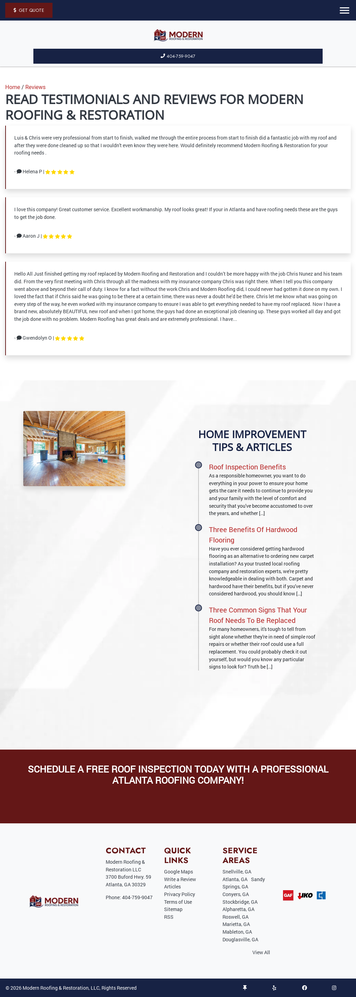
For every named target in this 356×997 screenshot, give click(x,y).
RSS (168, 916)
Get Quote (29, 10)
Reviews (35, 87)
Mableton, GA (237, 931)
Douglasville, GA (240, 939)
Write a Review (180, 879)
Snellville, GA (236, 871)
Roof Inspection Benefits (247, 466)
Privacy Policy (179, 894)
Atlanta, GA (235, 879)
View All (261, 952)
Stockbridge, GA (240, 902)
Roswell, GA (235, 916)
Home (12, 87)
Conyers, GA (235, 894)
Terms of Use (178, 902)
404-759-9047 (178, 56)
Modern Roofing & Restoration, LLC (61, 987)
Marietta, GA (236, 924)
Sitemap (173, 909)
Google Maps (178, 871)
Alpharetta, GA (238, 909)
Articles (172, 886)
